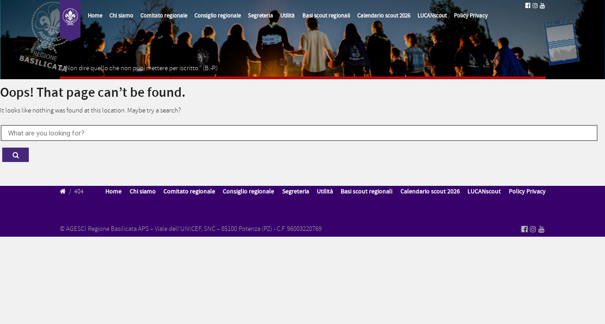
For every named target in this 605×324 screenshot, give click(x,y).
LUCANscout (432, 16)
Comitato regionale (163, 16)
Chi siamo (121, 16)
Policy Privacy (471, 16)
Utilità (287, 16)
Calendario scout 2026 (383, 16)
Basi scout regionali (326, 16)
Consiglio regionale (217, 16)
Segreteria (260, 16)
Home (95, 16)
